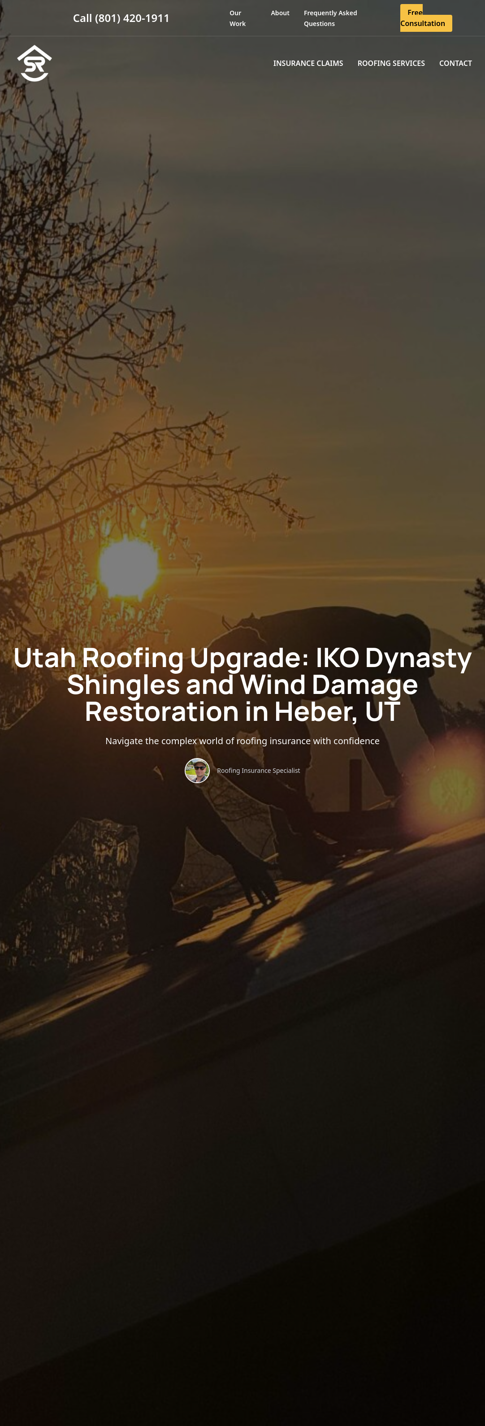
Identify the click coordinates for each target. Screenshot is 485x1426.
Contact (455, 63)
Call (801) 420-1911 (121, 17)
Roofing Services (391, 63)
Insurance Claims (308, 63)
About (280, 13)
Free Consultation (422, 18)
